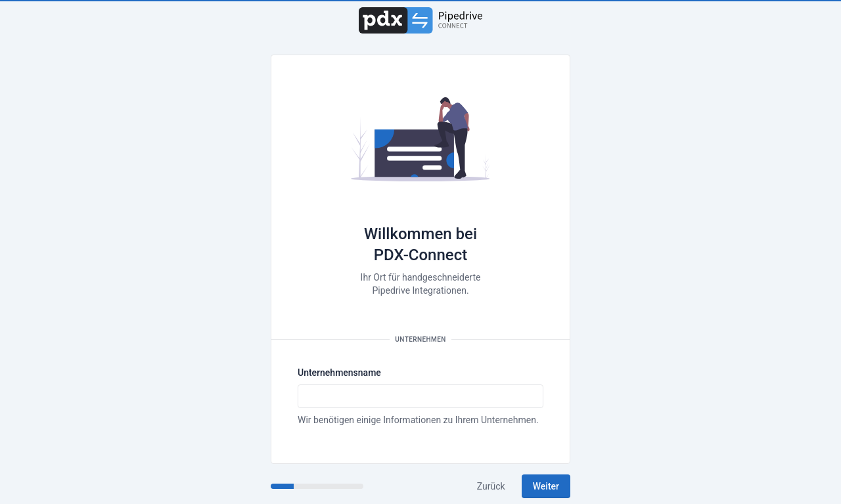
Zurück (491, 486)
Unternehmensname (339, 372)
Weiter (546, 486)
